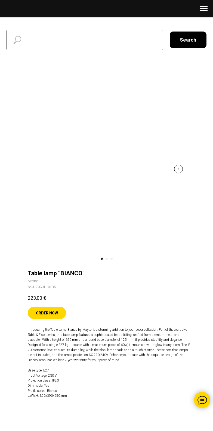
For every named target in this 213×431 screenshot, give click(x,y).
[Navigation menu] (204, 8)
